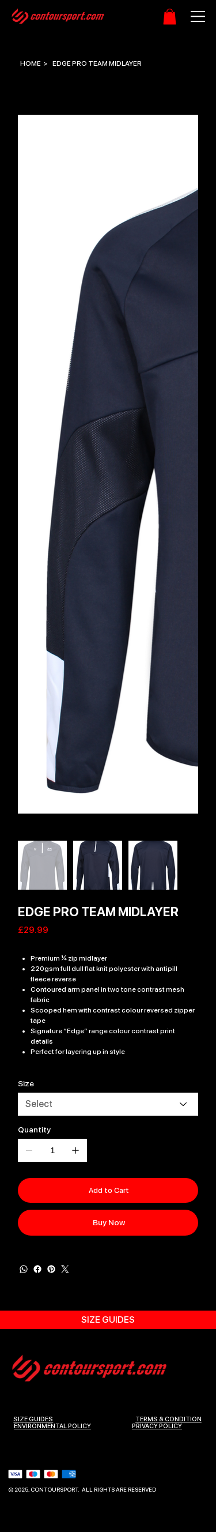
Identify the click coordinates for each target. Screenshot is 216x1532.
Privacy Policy (157, 1425)
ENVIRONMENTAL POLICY (52, 1425)
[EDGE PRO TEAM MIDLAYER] (97, 63)
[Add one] (75, 1150)
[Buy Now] (108, 1222)
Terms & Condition (168, 1418)
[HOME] (30, 63)
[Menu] (191, 16)
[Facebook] (37, 1268)
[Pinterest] (51, 1268)
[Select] (108, 1104)
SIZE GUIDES (33, 1418)
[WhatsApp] (23, 1268)
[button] (169, 16)
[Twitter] (65, 1268)
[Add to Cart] (108, 1190)
